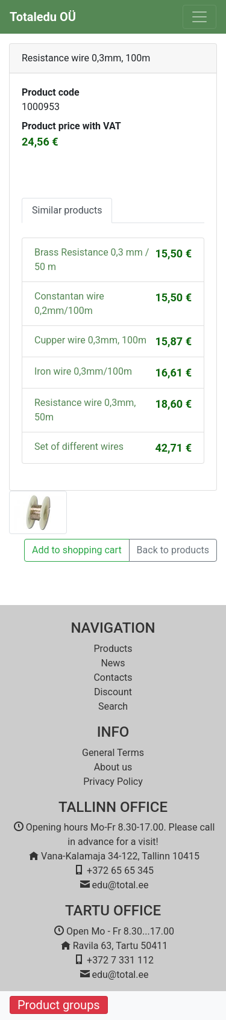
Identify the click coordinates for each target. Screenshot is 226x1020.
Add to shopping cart (77, 550)
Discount (113, 692)
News (113, 663)
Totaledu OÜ (43, 17)
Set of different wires (79, 446)
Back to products (173, 550)
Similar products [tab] (67, 210)
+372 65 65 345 (120, 870)
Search (113, 706)
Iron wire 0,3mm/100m (83, 371)
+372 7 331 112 (120, 960)
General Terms (113, 752)
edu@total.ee (120, 885)
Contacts (112, 677)
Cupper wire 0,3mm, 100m (90, 340)
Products (112, 648)
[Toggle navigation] (199, 17)
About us (113, 767)
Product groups (58, 1005)
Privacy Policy (113, 781)
